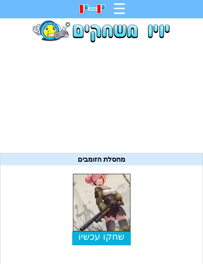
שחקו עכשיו (101, 237)
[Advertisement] (101, 95)
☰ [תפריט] (119, 8)
